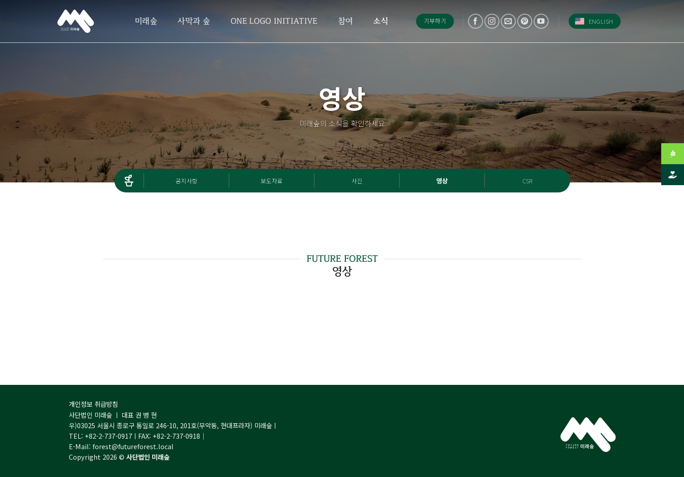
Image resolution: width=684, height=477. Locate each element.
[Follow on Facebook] (475, 21)
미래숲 (146, 21)
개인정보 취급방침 (93, 404)
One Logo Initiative (274, 21)
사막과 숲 (194, 21)
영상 (442, 180)
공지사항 (186, 180)
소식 (380, 21)
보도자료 (272, 180)
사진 (356, 180)
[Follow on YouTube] (541, 21)
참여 (345, 21)
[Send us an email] (508, 21)
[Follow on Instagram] (491, 21)
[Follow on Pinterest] (524, 21)
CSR (527, 180)
